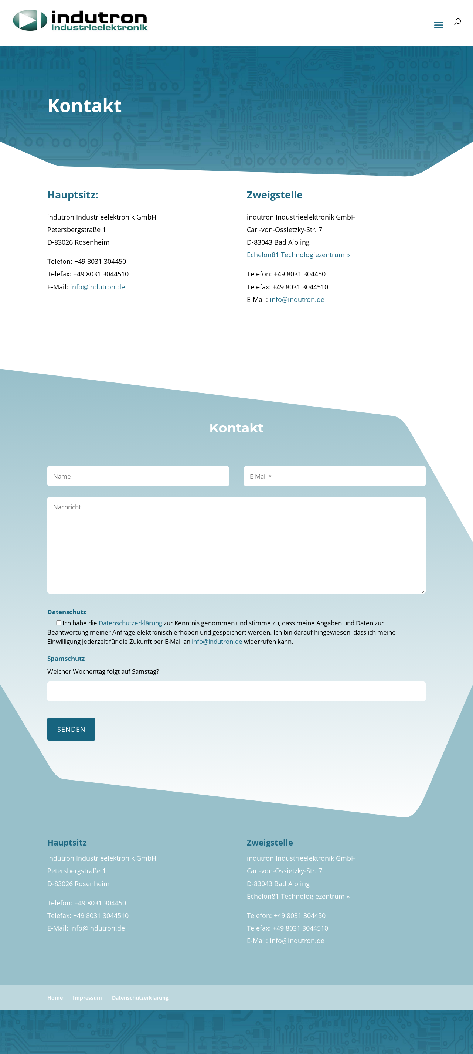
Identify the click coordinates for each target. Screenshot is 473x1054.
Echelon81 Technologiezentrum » (298, 254)
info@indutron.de (97, 286)
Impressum (87, 997)
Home (55, 997)
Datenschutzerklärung (130, 623)
